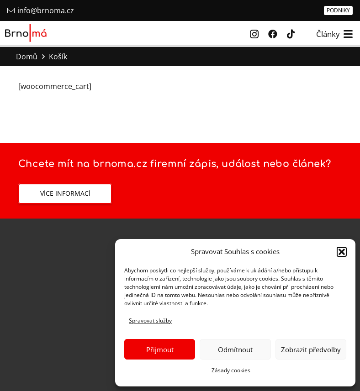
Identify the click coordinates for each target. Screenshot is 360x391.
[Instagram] (254, 34)
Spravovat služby (150, 320)
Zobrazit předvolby (311, 349)
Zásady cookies (231, 370)
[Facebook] (273, 34)
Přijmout (160, 349)
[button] (341, 251)
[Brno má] (26, 33)
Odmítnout (235, 349)
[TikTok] (291, 34)
